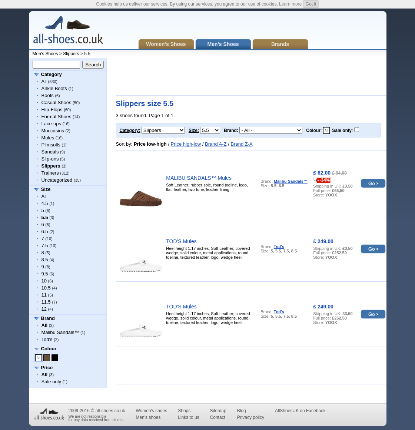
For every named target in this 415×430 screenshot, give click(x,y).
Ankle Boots (54, 88)
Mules (48, 137)
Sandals (50, 152)
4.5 (45, 203)
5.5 (87, 53)
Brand (48, 318)
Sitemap (218, 410)
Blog (241, 410)
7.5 (45, 245)
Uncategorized (57, 180)
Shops (184, 410)
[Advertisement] (251, 76)
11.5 (46, 302)
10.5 (46, 288)
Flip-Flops (52, 109)
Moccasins (53, 130)
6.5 (45, 231)
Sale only (51, 381)
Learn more (290, 4)
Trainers (50, 173)
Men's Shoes (45, 53)
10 (44, 281)
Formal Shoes (57, 116)
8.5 (45, 259)
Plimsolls (51, 145)
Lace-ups (51, 123)
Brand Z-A (241, 144)
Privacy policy (250, 417)
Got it (311, 4)
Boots (48, 95)
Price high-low (186, 144)
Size (46, 189)
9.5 (45, 274)
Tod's (47, 339)
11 (44, 295)
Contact (217, 417)
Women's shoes (151, 410)
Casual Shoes (57, 102)
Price (47, 367)
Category (51, 74)
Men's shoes (148, 417)
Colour (49, 348)
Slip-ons (50, 159)
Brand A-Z (216, 144)
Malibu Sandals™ (60, 332)
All (44, 81)
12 (44, 309)
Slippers (71, 53)
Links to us (188, 417)
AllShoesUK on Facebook (300, 410)
